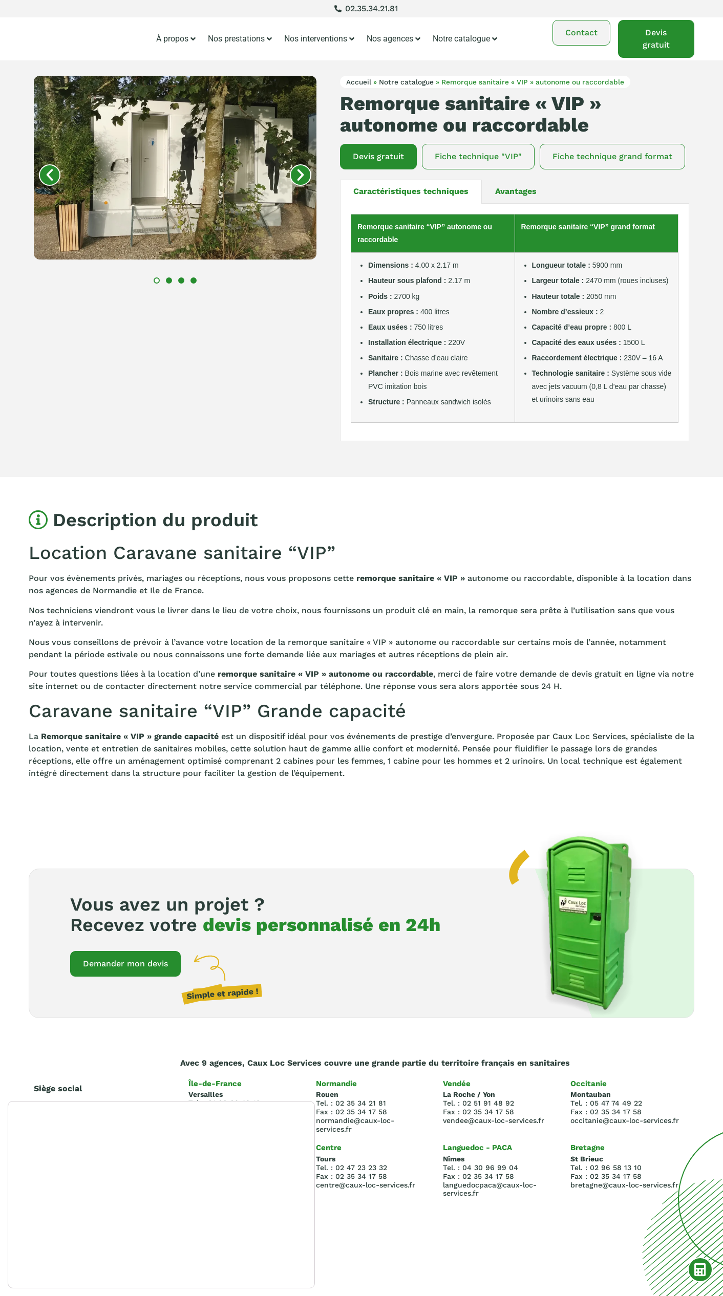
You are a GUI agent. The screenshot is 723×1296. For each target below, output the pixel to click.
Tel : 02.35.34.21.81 (69, 1137)
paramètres (41, 1264)
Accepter (255, 1224)
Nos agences (393, 39)
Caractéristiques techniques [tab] (411, 191)
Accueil (358, 82)
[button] (49, 175)
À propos (176, 39)
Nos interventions (319, 39)
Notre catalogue (465, 39)
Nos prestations (240, 39)
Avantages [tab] (516, 191)
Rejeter (255, 1245)
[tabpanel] (514, 322)
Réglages (255, 1267)
